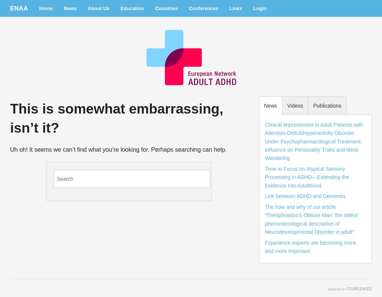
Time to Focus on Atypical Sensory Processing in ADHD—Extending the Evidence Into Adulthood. (307, 177)
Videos (295, 106)
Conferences (204, 8)
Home (46, 8)
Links (235, 8)
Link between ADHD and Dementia (305, 196)
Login (259, 8)
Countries (166, 8)
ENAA (19, 8)
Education (132, 8)
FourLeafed (359, 289)
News (70, 8)
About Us (98, 8)
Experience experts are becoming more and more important (310, 247)
